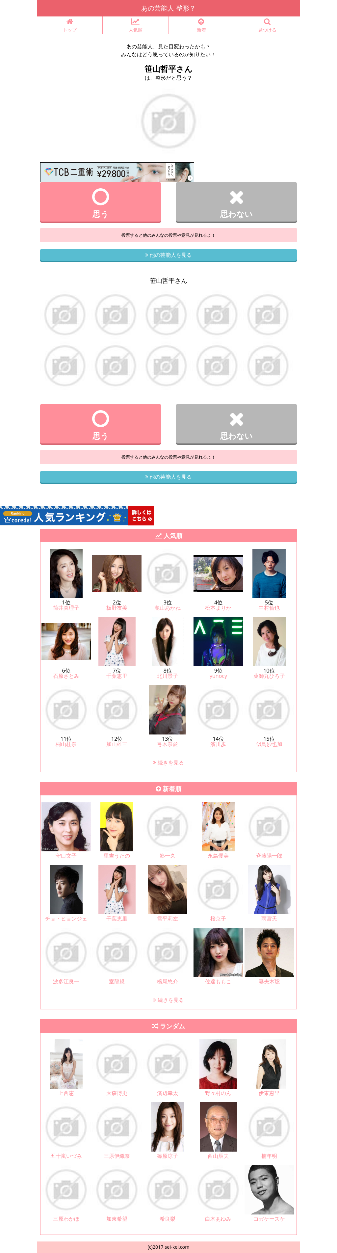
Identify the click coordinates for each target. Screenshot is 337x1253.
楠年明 (269, 1156)
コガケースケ (269, 1218)
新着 (201, 25)
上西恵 (66, 1093)
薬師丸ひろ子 (269, 676)
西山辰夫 (218, 1156)
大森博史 (116, 1093)
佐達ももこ (218, 981)
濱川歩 (218, 744)
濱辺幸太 (167, 1093)
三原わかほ (66, 1218)
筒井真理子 (66, 607)
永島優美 (218, 855)
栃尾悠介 (167, 981)
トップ (70, 25)
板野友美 (116, 607)
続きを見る (168, 762)
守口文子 (66, 855)
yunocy (218, 676)
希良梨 (167, 1218)
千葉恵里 (116, 676)
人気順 (135, 25)
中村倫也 (269, 607)
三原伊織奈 (117, 1156)
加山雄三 (116, 744)
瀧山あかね (167, 607)
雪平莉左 (167, 918)
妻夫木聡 (269, 981)
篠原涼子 (167, 1156)
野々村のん (218, 1093)
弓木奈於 (167, 744)
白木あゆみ (218, 1218)
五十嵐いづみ (66, 1156)
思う (100, 203)
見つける (267, 25)
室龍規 (117, 981)
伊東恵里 (269, 1093)
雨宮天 (269, 918)
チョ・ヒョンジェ (66, 918)
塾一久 (167, 855)
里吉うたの (117, 855)
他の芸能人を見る (168, 254)
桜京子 (218, 918)
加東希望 (116, 1218)
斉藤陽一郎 (269, 855)
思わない (236, 203)
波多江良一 (66, 981)
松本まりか (218, 607)
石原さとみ (66, 676)
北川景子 (167, 676)
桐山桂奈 (66, 744)
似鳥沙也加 (269, 744)
